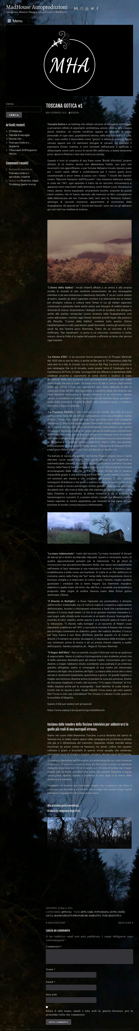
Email (50, 982)
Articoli (66, 912)
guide (121, 912)
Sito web (51, 994)
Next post (124, 922)
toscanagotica (111, 915)
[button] (51, 528)
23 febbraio (15, 131)
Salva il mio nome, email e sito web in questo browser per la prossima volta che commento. (89, 1012)
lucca (49, 915)
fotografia (101, 912)
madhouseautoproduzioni (71, 915)
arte (83, 912)
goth (113, 912)
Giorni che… (16, 138)
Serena (74, 112)
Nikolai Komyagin (19, 135)
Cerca (9, 103)
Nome (50, 969)
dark (90, 912)
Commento (54, 946)
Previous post (56, 922)
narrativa (95, 915)
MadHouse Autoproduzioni (37, 7)
